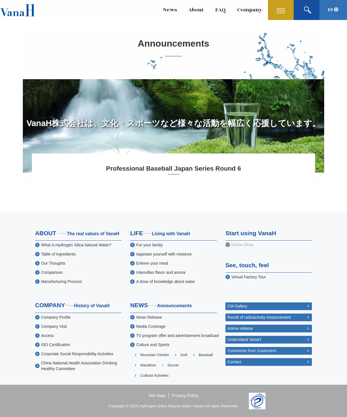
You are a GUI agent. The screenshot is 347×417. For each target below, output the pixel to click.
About (196, 10)
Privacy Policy (185, 395)
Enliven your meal (152, 263)
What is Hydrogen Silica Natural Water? (76, 245)
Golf (183, 355)
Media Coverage (151, 326)
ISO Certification (55, 344)
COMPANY (72, 305)
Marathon (148, 365)
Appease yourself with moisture (164, 254)
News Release (149, 317)
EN (333, 10)
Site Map (157, 395)
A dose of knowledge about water (165, 281)
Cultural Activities (154, 375)
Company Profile (56, 317)
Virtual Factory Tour (248, 277)
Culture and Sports (153, 344)
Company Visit (54, 326)
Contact (234, 362)
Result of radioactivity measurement (259, 317)
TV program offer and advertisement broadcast (177, 335)
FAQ (220, 10)
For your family (149, 245)
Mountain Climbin (154, 355)
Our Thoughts (53, 263)
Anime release (240, 328)
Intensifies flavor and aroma (160, 272)
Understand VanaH (244, 339)
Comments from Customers (251, 350)
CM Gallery (237, 306)
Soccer (173, 365)
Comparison (51, 272)
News (170, 10)
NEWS (161, 305)
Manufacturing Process (61, 281)
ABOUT (77, 233)
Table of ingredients (58, 254)
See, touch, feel (247, 265)
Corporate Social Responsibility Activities (77, 354)
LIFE (160, 233)
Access (47, 335)
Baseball (206, 355)
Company (249, 10)
